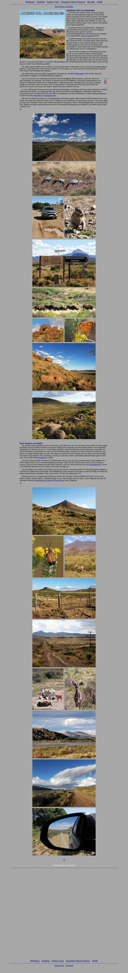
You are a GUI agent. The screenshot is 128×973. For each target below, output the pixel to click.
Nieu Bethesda (94, 465)
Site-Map (91, 2)
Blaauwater (80, 74)
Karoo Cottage (86, 36)
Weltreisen (30, 2)
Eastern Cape (53, 2)
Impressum (69, 966)
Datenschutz (59, 966)
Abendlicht (42, 458)
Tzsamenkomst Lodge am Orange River (49, 480)
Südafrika (40, 2)
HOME (100, 2)
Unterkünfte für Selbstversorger (44, 95)
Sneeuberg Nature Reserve (73, 2)
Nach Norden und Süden (64, 7)
